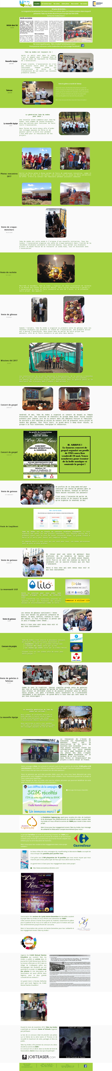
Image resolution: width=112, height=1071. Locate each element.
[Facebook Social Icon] (82, 45)
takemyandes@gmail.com (67, 1066)
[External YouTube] (73, 902)
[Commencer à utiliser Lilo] (77, 601)
